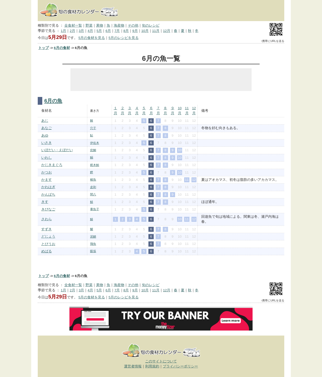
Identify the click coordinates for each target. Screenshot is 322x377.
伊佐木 (94, 142)
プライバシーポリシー (180, 366)
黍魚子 (94, 209)
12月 (166, 31)
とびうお (48, 244)
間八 (93, 194)
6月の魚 (53, 100)
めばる (46, 251)
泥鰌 (93, 236)
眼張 (93, 251)
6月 (108, 31)
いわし (46, 157)
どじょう (48, 236)
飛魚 (93, 243)
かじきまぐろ (51, 165)
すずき (46, 229)
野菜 (89, 25)
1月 (63, 31)
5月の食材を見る (91, 38)
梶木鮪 (94, 165)
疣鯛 (93, 150)
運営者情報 (133, 366)
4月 (90, 31)
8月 (126, 31)
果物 (99, 25)
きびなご (48, 209)
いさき (46, 143)
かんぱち (48, 194)
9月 (135, 31)
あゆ (44, 135)
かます (46, 180)
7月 (117, 31)
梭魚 (93, 179)
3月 (81, 31)
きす (44, 202)
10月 (145, 31)
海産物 (119, 25)
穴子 (93, 128)
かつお (46, 172)
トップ (43, 48)
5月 (99, 31)
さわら (46, 219)
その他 (133, 25)
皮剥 (93, 187)
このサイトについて (161, 361)
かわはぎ (48, 187)
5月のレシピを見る (123, 38)
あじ (44, 121)
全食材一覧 (73, 25)
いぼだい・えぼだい (57, 150)
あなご (46, 128)
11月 (155, 31)
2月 (72, 31)
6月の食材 (62, 48)
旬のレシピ (150, 25)
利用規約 (152, 366)
